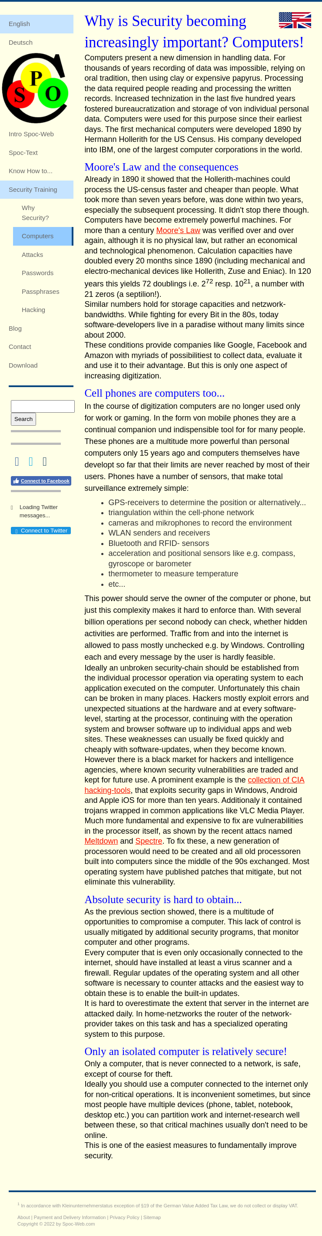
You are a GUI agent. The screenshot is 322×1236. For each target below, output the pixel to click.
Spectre (148, 841)
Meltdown (101, 841)
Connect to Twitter (40, 530)
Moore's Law (178, 230)
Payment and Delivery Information (70, 1217)
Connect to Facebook (41, 480)
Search (23, 419)
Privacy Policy (124, 1217)
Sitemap (152, 1217)
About (23, 1217)
